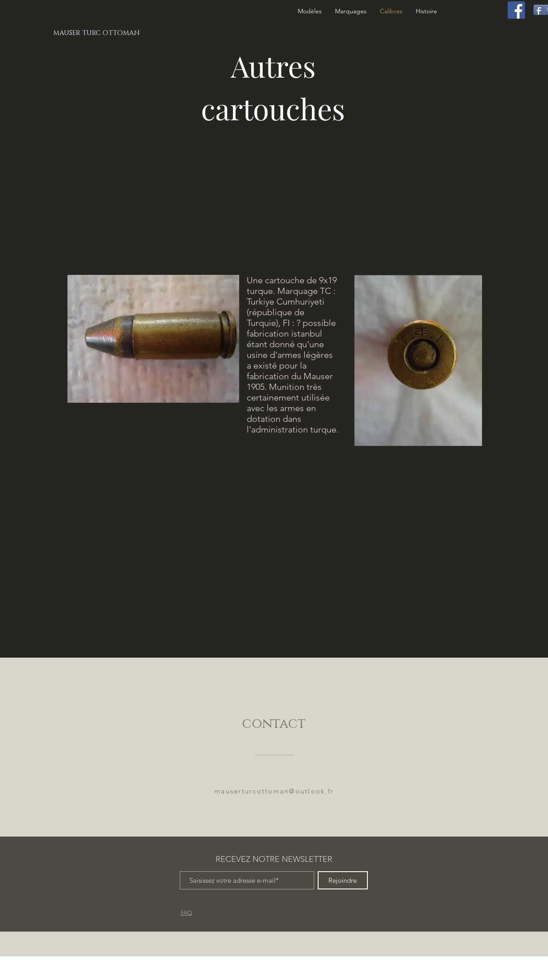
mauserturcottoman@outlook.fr (274, 791)
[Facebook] (516, 10)
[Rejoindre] (343, 880)
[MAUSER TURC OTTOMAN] (97, 33)
